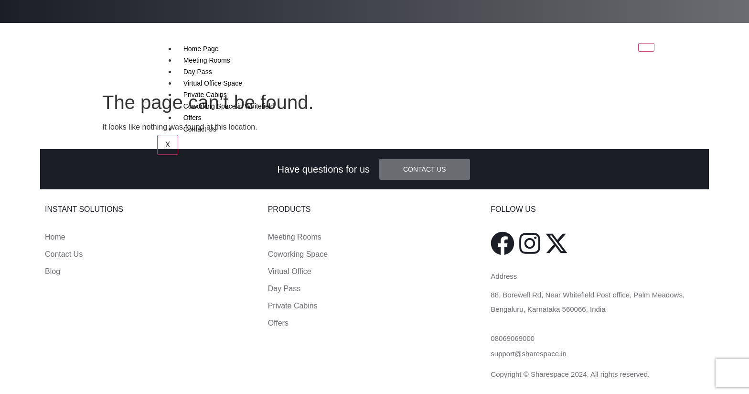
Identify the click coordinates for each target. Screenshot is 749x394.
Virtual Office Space (212, 83)
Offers (192, 117)
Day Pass (197, 72)
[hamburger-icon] (646, 47)
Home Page (201, 49)
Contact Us (199, 129)
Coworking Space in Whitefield (228, 106)
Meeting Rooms (206, 60)
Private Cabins (205, 94)
